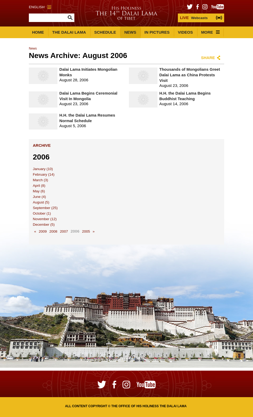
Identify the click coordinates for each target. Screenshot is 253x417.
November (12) (45, 219)
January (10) (43, 169)
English (40, 7)
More (210, 32)
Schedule (105, 32)
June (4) (39, 197)
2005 (86, 231)
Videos (185, 32)
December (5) (44, 225)
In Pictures (157, 32)
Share (208, 57)
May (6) (39, 191)
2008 (53, 231)
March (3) (40, 180)
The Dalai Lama (69, 32)
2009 (43, 231)
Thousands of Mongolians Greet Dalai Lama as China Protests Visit (189, 75)
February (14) (44, 174)
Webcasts (194, 17)
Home (38, 32)
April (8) (39, 186)
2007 (64, 231)
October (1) (42, 213)
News (130, 32)
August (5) (41, 202)
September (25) (45, 208)
